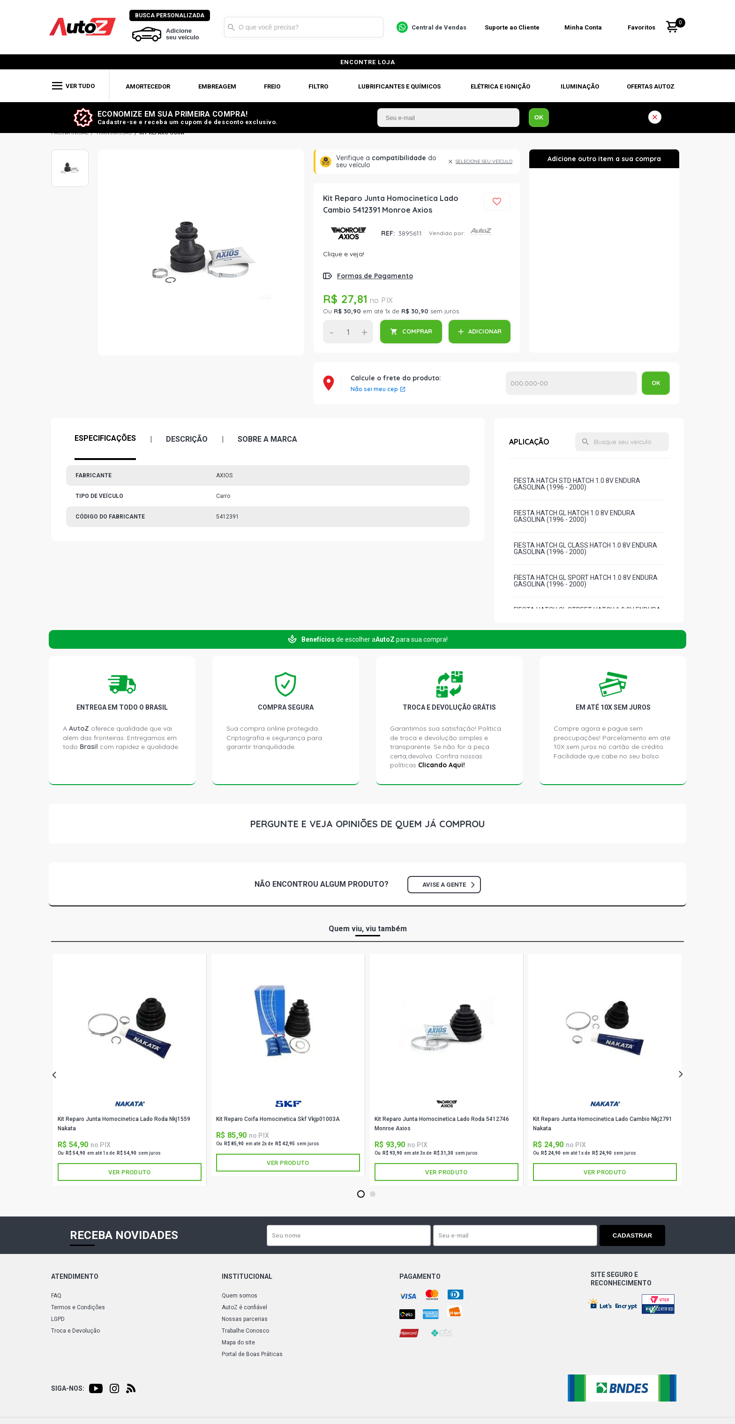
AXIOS (348, 233)
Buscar (231, 27)
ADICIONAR (485, 331)
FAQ (56, 1295)
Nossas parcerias (245, 1319)
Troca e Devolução (75, 1331)
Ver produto (129, 1172)
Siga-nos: (67, 1388)
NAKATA (130, 1103)
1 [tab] (360, 1194)
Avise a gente (448, 884)
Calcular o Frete (571, 383)
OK (539, 117)
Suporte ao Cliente (512, 27)
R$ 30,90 (347, 311)
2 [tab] (372, 1194)
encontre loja (367, 62)
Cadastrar (632, 1235)
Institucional (247, 1276)
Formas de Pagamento (375, 276)
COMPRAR (417, 331)
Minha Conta (583, 27)
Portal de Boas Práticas (252, 1354)
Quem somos (239, 1295)
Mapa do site (238, 1342)
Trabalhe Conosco (245, 1331)
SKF (288, 1103)
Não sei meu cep (374, 389)
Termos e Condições (78, 1307)
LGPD (58, 1319)
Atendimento (74, 1276)
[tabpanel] (130, 1070)
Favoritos (641, 27)
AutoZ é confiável (244, 1307)
